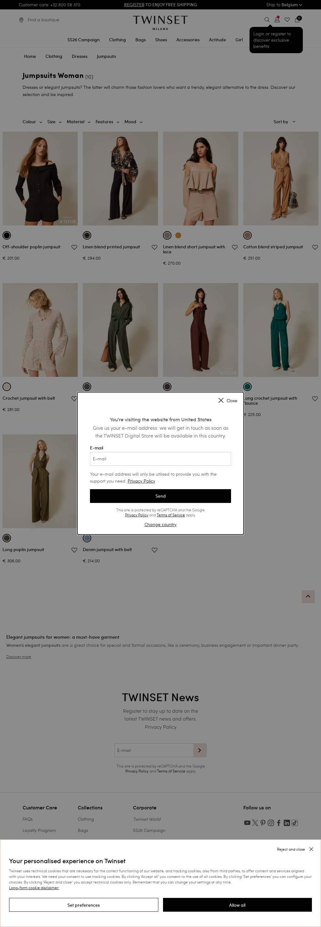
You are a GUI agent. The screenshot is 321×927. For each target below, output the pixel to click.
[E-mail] (160, 459)
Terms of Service (171, 514)
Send (160, 496)
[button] (83, 905)
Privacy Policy (141, 481)
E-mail (160, 455)
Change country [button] (160, 524)
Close (227, 400)
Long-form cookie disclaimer (33, 887)
